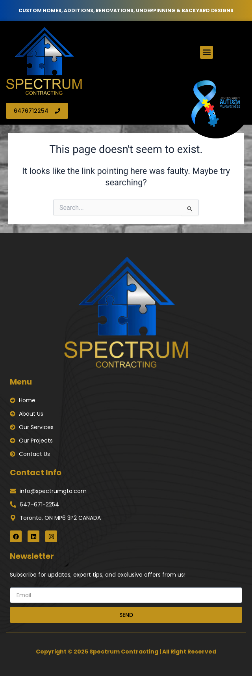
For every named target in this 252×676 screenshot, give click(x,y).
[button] (206, 52)
